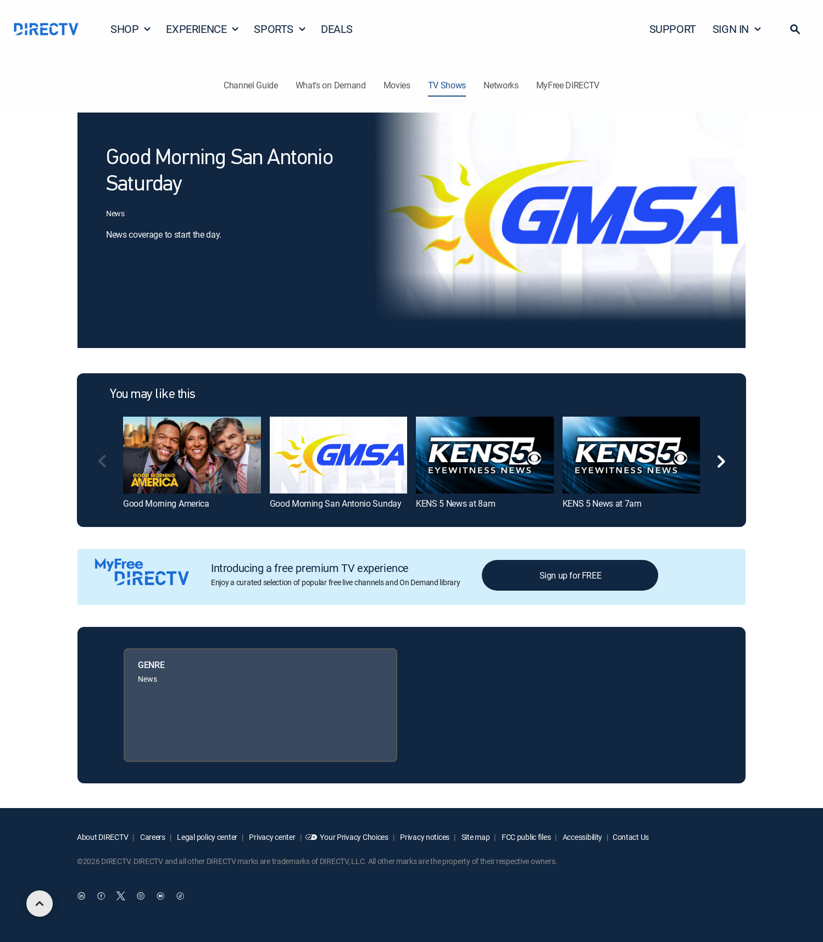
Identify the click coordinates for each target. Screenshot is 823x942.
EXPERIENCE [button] (203, 28)
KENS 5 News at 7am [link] (602, 503)
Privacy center (272, 837)
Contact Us (631, 837)
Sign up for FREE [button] (571, 575)
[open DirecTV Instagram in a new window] (140, 896)
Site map (475, 837)
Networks (500, 85)
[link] (192, 455)
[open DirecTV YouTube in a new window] (160, 896)
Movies (396, 85)
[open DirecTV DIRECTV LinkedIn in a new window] (81, 896)
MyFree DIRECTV (568, 85)
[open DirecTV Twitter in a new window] (120, 896)
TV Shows (447, 85)
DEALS (337, 28)
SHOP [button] (131, 28)
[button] (795, 29)
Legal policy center (206, 837)
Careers (151, 837)
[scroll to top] (39, 903)
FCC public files (525, 837)
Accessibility (581, 837)
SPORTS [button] (280, 28)
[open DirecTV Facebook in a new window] (101, 896)
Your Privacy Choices (354, 837)
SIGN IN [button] (737, 28)
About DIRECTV (102, 837)
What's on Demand (331, 85)
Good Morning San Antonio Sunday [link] (336, 503)
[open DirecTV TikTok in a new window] (180, 896)
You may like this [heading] (153, 394)
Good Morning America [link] (166, 503)
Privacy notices (424, 837)
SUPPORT (672, 28)
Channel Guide (251, 85)
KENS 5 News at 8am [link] (455, 503)
